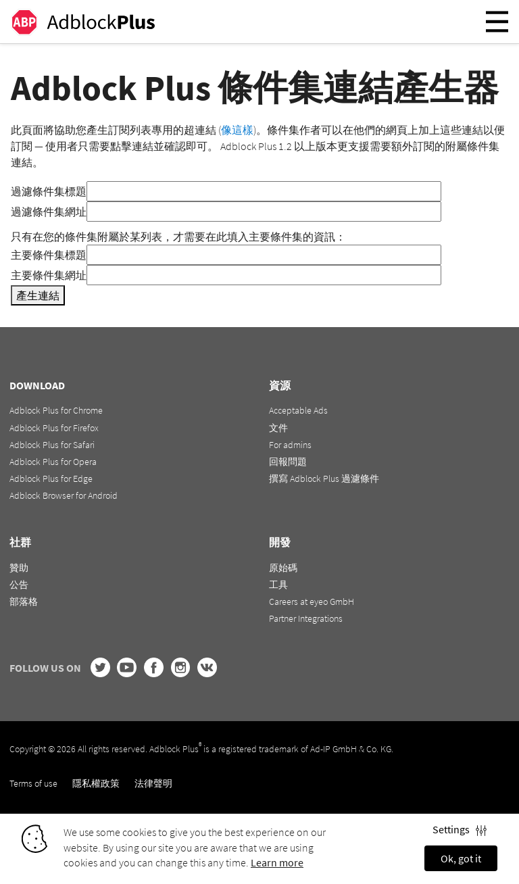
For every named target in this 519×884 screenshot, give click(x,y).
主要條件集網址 (48, 275)
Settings (459, 829)
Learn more (277, 862)
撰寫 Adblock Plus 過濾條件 (324, 478)
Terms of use (33, 783)
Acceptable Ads (298, 410)
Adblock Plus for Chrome (56, 410)
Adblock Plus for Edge (51, 478)
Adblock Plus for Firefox (54, 428)
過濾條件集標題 (48, 191)
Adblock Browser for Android (63, 495)
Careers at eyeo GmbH (311, 601)
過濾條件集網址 (48, 211)
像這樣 (237, 130)
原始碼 (283, 568)
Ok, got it (461, 858)
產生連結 (37, 295)
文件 (278, 428)
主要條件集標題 (48, 255)
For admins (290, 445)
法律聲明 (153, 783)
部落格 (23, 601)
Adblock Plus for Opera (53, 462)
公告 (18, 585)
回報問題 (288, 462)
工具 (278, 585)
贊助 (18, 568)
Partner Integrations (306, 618)
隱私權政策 (96, 783)
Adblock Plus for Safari (52, 445)
